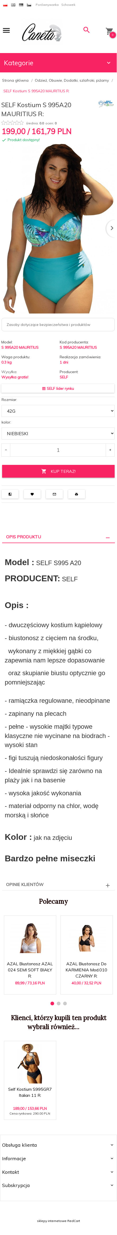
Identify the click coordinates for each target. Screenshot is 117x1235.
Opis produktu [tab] (23, 536)
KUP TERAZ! (58, 471)
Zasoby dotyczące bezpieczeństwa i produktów (48, 324)
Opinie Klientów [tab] (25, 884)
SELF (64, 377)
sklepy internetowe (52, 1221)
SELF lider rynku (58, 388)
